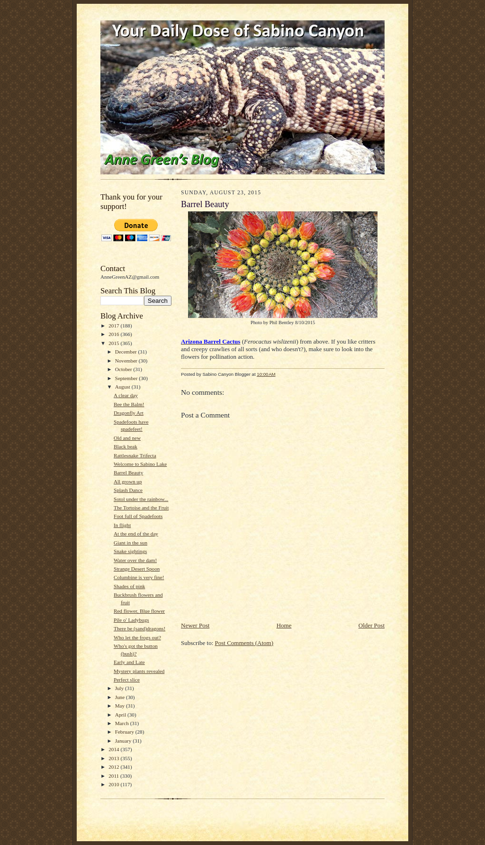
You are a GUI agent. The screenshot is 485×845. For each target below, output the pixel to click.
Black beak (125, 446)
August (123, 387)
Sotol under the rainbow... (141, 499)
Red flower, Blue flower (139, 611)
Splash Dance (128, 490)
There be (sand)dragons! (139, 628)
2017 (114, 325)
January (124, 741)
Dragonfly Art (129, 413)
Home (284, 625)
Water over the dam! (135, 560)
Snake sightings (130, 551)
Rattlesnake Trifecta (135, 455)
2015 (114, 343)
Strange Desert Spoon (137, 569)
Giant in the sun (130, 542)
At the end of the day (136, 533)
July (120, 688)
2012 (114, 767)
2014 (114, 749)
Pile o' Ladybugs (131, 620)
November (127, 360)
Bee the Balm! (129, 404)
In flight (122, 525)
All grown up (128, 481)
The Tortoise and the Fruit (141, 507)
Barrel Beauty (128, 472)
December (126, 351)
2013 (114, 758)
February (125, 732)
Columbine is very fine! (139, 577)
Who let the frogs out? (137, 637)
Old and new (127, 438)
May (120, 706)
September (127, 378)
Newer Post (195, 625)
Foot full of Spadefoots (138, 516)
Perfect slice (127, 679)
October (124, 369)
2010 (114, 784)
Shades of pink (129, 586)
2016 (114, 334)
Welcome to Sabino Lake (140, 464)
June (120, 697)
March (122, 723)
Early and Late (129, 662)
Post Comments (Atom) (244, 642)
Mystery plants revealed (139, 671)
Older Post (372, 625)
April (121, 715)
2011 (114, 776)
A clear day (126, 395)
